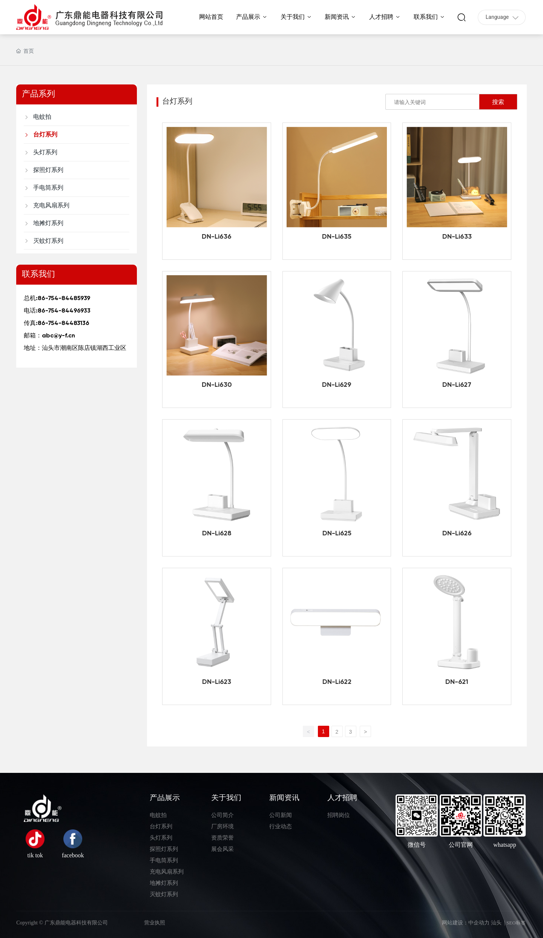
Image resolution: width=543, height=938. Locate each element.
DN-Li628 (217, 533)
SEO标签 (516, 923)
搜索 (498, 101)
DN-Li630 (217, 385)
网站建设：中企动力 (465, 923)
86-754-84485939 (64, 299)
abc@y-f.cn (58, 336)
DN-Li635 (336, 236)
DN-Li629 (336, 385)
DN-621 (456, 682)
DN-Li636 (217, 236)
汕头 (496, 923)
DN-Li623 (216, 682)
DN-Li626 (457, 533)
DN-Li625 (336, 533)
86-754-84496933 (64, 311)
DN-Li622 (336, 682)
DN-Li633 (457, 236)
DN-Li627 (456, 385)
